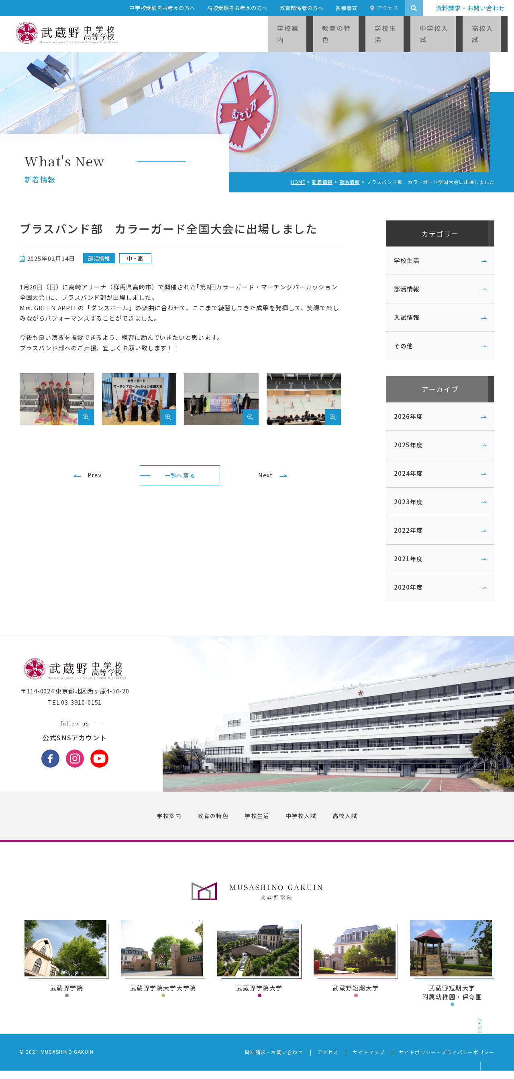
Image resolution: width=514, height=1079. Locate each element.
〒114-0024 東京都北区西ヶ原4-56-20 (79, 699)
